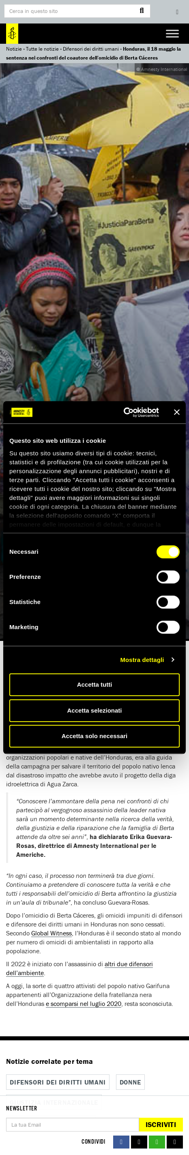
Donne (130, 1082)
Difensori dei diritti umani (91, 48)
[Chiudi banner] (177, 412)
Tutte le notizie (42, 48)
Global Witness (51, 933)
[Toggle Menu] (172, 33)
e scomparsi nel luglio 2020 (83, 1003)
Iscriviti (161, 1124)
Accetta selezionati (94, 710)
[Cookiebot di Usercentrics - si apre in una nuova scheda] (123, 412)
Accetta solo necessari (95, 735)
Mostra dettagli (142, 659)
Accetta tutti (94, 684)
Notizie (14, 48)
